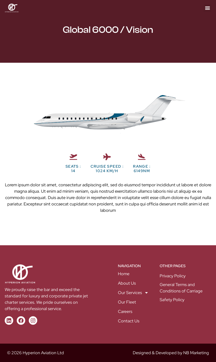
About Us (127, 283)
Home (123, 273)
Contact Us (128, 321)
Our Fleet (127, 302)
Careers (125, 311)
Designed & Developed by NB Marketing (171, 352)
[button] (207, 8)
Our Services (133, 292)
